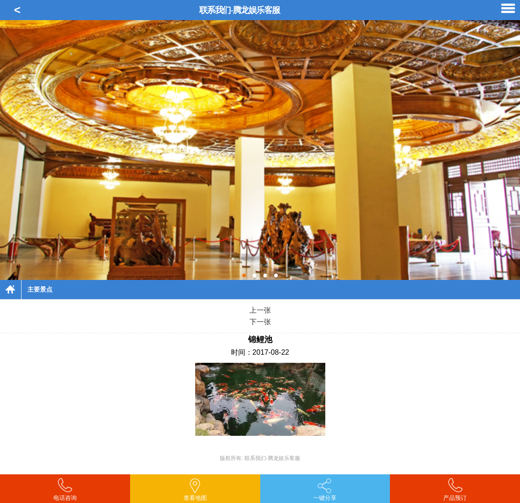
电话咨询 (65, 497)
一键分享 (324, 497)
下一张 (260, 322)
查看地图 (195, 497)
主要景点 (39, 289)
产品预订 (455, 497)
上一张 (260, 310)
